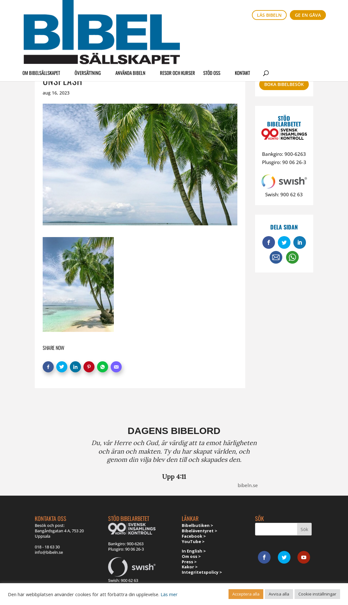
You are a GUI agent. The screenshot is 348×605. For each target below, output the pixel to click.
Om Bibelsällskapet (41, 33)
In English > (194, 551)
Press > (189, 562)
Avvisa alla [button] (279, 594)
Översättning (88, 33)
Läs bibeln (269, 15)
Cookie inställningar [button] (317, 594)
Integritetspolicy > (202, 572)
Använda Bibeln (130, 33)
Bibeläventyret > (199, 531)
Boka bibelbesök (284, 84)
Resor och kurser (177, 33)
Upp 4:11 (174, 476)
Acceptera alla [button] (245, 594)
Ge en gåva (308, 15)
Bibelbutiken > (197, 525)
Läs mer (169, 594)
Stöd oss (211, 33)
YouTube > (193, 541)
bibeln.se (248, 485)
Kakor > (190, 567)
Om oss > (191, 556)
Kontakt (242, 33)
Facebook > (194, 536)
